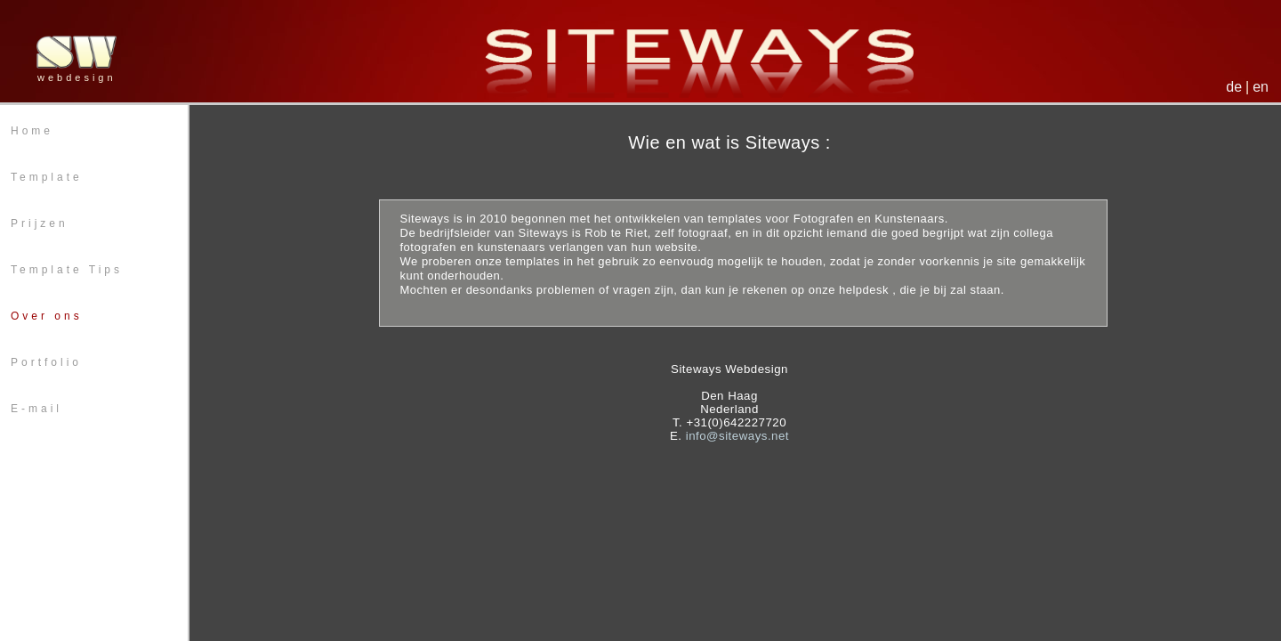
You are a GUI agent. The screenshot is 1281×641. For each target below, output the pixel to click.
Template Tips (67, 270)
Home (32, 131)
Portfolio (46, 362)
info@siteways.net (737, 435)
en (1261, 86)
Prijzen (39, 223)
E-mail (36, 408)
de (1234, 86)
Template (47, 177)
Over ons (47, 316)
